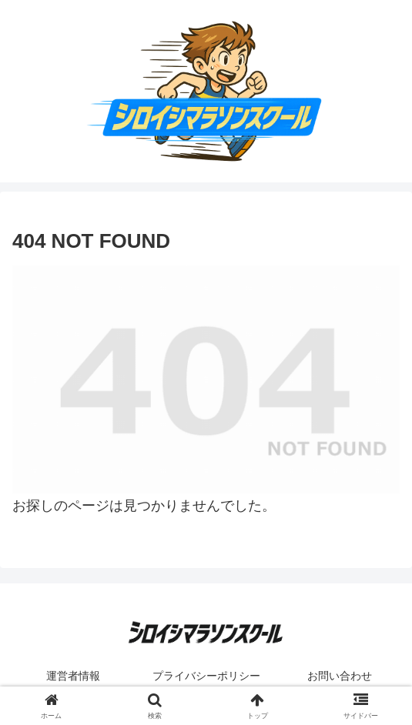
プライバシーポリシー (206, 676)
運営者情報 (73, 676)
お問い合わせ (339, 676)
